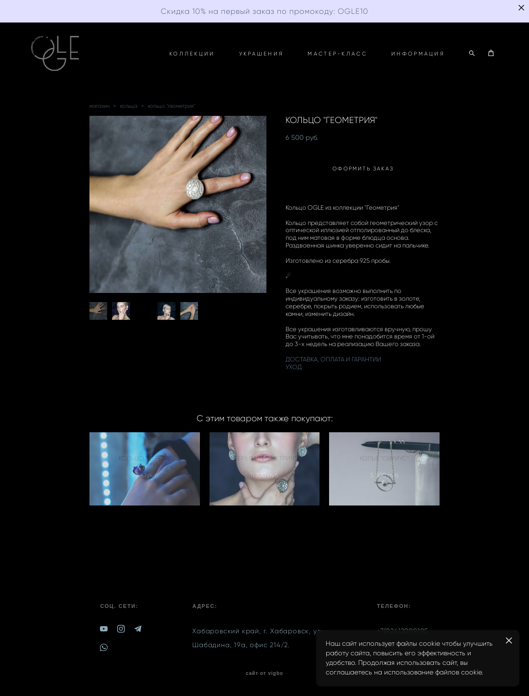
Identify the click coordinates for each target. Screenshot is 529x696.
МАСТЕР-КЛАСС (337, 53)
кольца (128, 105)
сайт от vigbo (264, 673)
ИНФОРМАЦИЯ (418, 53)
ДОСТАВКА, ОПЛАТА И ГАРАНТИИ (333, 359)
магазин (99, 105)
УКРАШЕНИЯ (261, 53)
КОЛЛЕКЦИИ (192, 53)
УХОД (294, 366)
